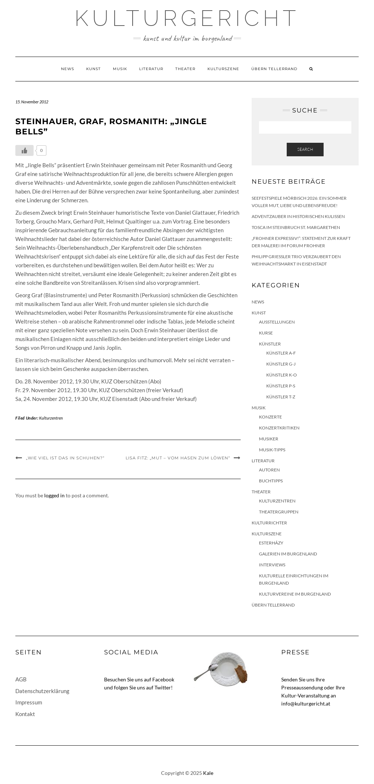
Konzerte (270, 417)
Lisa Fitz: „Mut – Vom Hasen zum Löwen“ (178, 457)
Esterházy (271, 543)
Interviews (272, 564)
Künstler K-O (281, 375)
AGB (21, 679)
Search (305, 149)
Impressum (28, 702)
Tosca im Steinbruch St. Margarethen (296, 227)
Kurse (266, 333)
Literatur (151, 68)
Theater (185, 68)
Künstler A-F (281, 353)
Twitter (162, 687)
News (67, 68)
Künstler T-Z (280, 396)
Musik (120, 68)
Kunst (93, 68)
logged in (54, 495)
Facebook (163, 679)
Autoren (269, 470)
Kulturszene (223, 68)
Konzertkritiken (279, 428)
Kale (208, 773)
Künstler (270, 344)
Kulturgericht (187, 18)
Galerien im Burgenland (288, 554)
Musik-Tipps (272, 449)
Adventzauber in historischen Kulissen (298, 216)
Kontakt (25, 714)
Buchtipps (271, 480)
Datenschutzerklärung (42, 691)
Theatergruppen (278, 512)
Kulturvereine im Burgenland (295, 594)
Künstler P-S (280, 386)
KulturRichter (269, 522)
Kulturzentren (51, 418)
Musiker (268, 438)
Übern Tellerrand (274, 68)
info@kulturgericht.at (305, 703)
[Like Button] (24, 150)
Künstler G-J (280, 364)
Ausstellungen (277, 322)
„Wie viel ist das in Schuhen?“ (65, 457)
